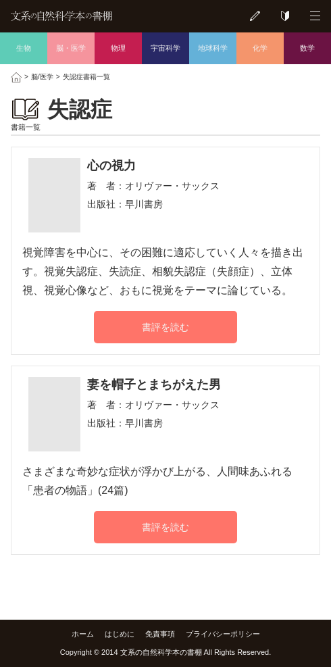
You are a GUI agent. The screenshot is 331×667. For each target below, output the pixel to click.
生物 (23, 48)
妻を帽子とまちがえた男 (154, 384)
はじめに (119, 634)
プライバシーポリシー (223, 634)
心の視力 (111, 165)
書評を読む (165, 327)
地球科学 (213, 48)
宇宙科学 (165, 48)
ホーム (83, 634)
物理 (118, 48)
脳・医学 (71, 48)
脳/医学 (42, 76)
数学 (307, 48)
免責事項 (160, 634)
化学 (260, 48)
